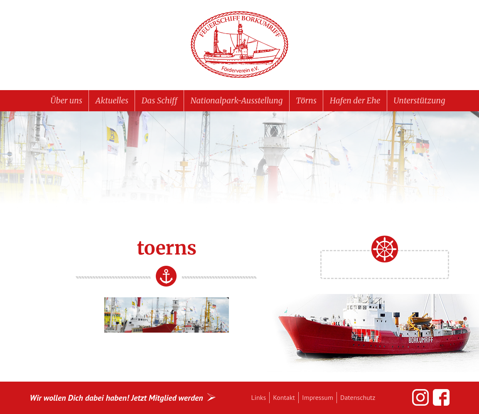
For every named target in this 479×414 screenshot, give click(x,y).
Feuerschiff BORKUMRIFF (240, 45)
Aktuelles (112, 100)
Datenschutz (357, 397)
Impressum (317, 397)
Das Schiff (159, 100)
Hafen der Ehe (355, 100)
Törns (306, 100)
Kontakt (284, 397)
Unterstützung (419, 100)
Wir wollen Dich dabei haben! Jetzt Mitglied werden (116, 397)
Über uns (66, 100)
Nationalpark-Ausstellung (237, 100)
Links (258, 397)
